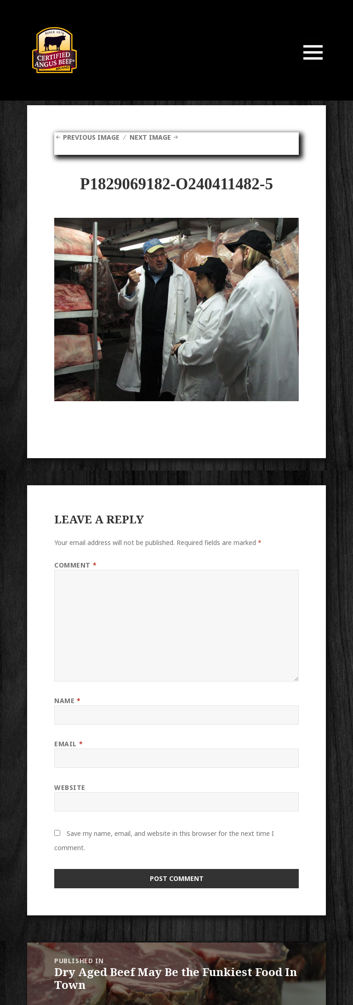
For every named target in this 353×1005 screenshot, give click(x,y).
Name (67, 700)
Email (68, 743)
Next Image (150, 137)
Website (69, 787)
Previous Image (91, 137)
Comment (75, 565)
